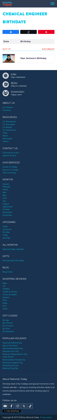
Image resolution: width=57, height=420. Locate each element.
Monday (6, 232)
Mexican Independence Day (15, 354)
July (4, 201)
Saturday (6, 238)
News (5, 136)
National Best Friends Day (14, 360)
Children (6, 289)
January (6, 184)
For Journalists (9, 124)
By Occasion (8, 326)
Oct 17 (7, 49)
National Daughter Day (13, 363)
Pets (5, 300)
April (4, 192)
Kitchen (6, 297)
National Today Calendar (13, 249)
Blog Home (8, 272)
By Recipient (8, 331)
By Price (6, 328)
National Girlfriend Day (12, 343)
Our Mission (8, 107)
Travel (5, 309)
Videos (5, 141)
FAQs (5, 133)
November (7, 212)
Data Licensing (9, 173)
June (5, 198)
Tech (5, 306)
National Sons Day (11, 351)
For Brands (7, 127)
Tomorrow (7, 229)
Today (5, 226)
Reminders (7, 139)
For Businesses (9, 121)
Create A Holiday (10, 167)
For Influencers (9, 130)
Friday (5, 235)
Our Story (7, 110)
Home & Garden (10, 294)
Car (4, 286)
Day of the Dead (10, 345)
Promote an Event (11, 153)
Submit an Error (9, 155)
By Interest (7, 323)
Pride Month (8, 357)
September (8, 207)
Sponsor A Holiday (10, 170)
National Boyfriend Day (13, 348)
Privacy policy (46, 417)
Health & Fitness (10, 292)
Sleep (5, 303)
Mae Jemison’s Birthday (33, 58)
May (4, 195)
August (6, 204)
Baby (5, 283)
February (6, 187)
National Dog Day (10, 368)
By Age (6, 320)
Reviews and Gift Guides (13, 260)
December (7, 215)
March (5, 189)
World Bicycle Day (10, 365)
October (6, 209)
